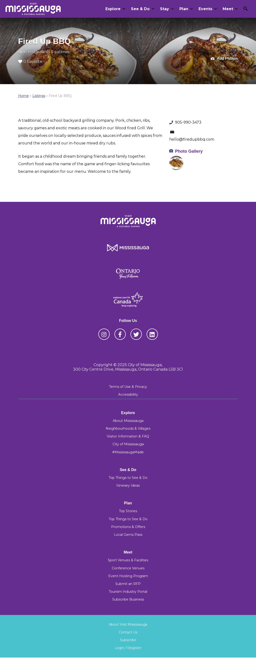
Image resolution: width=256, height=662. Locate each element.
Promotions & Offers (128, 527)
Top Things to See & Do (128, 478)
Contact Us (128, 632)
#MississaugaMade (128, 452)
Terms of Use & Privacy (128, 387)
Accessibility (128, 394)
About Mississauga (128, 421)
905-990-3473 (188, 122)
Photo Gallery (189, 151)
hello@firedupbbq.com (191, 139)
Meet (228, 9)
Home (23, 96)
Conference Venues (128, 568)
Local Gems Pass (128, 534)
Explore (113, 9)
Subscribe (128, 640)
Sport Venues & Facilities (128, 560)
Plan (183, 9)
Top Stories (128, 511)
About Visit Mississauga (128, 624)
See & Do (140, 9)
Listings (38, 96)
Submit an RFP (128, 584)
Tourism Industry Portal (128, 591)
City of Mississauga (128, 444)
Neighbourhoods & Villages (128, 428)
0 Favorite (30, 61)
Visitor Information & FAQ (128, 436)
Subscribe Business (128, 599)
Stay (164, 9)
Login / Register (128, 648)
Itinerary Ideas (128, 485)
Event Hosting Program (128, 576)
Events (205, 9)
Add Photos (224, 58)
